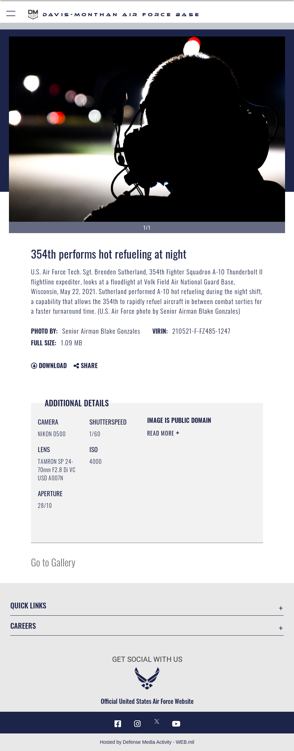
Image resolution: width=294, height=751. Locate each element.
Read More (161, 433)
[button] (11, 14)
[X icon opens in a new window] (157, 721)
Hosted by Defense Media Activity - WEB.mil (147, 742)
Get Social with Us (147, 659)
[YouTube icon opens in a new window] (176, 724)
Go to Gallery (53, 561)
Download (49, 365)
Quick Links (28, 605)
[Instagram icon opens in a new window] (137, 724)
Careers (23, 625)
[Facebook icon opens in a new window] (118, 724)
